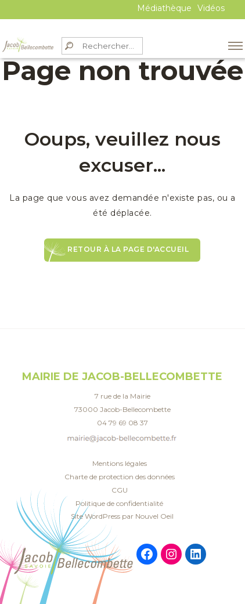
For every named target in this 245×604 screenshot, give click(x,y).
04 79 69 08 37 (122, 422)
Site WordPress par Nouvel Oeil (122, 516)
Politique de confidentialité (119, 503)
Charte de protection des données (119, 476)
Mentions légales (119, 463)
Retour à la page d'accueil (128, 249)
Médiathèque (164, 8)
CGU (119, 490)
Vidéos (211, 8)
